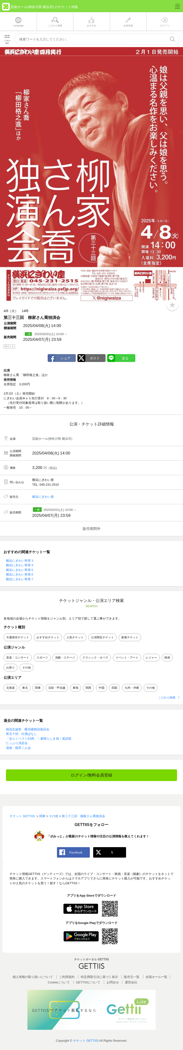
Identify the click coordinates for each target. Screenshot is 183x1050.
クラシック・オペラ (95, 657)
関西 (88, 687)
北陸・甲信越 (56, 687)
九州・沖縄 (132, 687)
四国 (114, 687)
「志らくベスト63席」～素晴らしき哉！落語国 (38, 738)
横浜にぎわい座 (43, 496)
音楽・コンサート (17, 657)
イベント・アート (127, 657)
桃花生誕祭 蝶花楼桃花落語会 (27, 729)
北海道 (10, 687)
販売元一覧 (131, 977)
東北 (25, 687)
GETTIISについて (88, 982)
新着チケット (129, 637)
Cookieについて (59, 982)
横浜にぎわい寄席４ (20, 565)
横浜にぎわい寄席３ (20, 560)
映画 (167, 657)
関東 (38, 687)
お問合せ (113, 982)
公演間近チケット (102, 637)
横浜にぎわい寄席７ (20, 579)
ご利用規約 (67, 977)
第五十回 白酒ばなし (21, 734)
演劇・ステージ (65, 657)
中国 (101, 687)
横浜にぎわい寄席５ (20, 570)
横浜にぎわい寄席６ (20, 574)
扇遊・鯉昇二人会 (18, 748)
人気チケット (75, 637)
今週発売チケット (17, 637)
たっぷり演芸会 (17, 743)
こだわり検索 (166, 697)
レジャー (151, 657)
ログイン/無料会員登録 (91, 775)
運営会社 (131, 982)
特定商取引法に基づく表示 (99, 977)
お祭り (10, 667)
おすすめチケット (47, 637)
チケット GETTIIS (85, 1040)
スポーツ (42, 657)
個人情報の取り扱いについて (33, 977)
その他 (26, 667)
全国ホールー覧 (156, 977)
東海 (75, 687)
